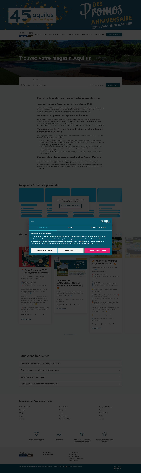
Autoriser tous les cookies (97, 250)
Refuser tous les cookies (44, 250)
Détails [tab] (70, 227)
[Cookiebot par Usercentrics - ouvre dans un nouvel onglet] (102, 221)
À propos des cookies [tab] (98, 227)
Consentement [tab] (42, 227)
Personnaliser (70, 250)
